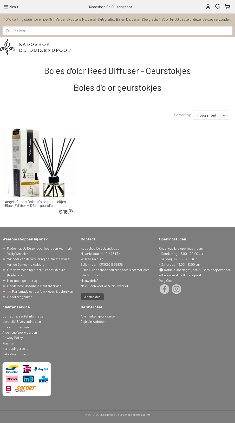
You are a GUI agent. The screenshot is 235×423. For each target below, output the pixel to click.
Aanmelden (92, 296)
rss (148, 414)
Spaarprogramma (15, 326)
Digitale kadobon (93, 321)
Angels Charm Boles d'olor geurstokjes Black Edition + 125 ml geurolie (35, 203)
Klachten (8, 343)
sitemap (141, 414)
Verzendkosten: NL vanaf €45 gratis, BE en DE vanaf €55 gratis (107, 19)
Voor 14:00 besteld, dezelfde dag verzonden (196, 19)
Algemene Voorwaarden (19, 332)
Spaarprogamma (20, 296)
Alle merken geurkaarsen (98, 316)
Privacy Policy (12, 337)
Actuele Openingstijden (181, 269)
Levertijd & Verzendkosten (21, 321)
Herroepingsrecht (15, 348)
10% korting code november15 (28, 19)
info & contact (91, 274)
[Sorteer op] (211, 115)
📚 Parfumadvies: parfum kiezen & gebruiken (40, 291)
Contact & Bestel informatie (22, 316)
